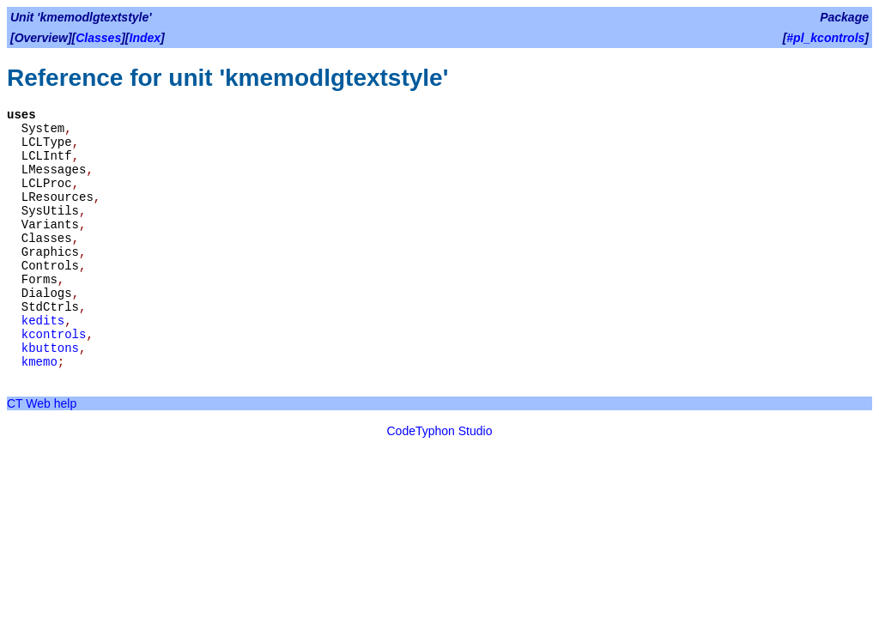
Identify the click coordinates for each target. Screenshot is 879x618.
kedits (42, 321)
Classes (98, 38)
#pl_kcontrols (825, 38)
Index (145, 38)
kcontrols (54, 335)
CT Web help (41, 403)
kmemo (39, 362)
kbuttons (50, 348)
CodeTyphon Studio (440, 431)
